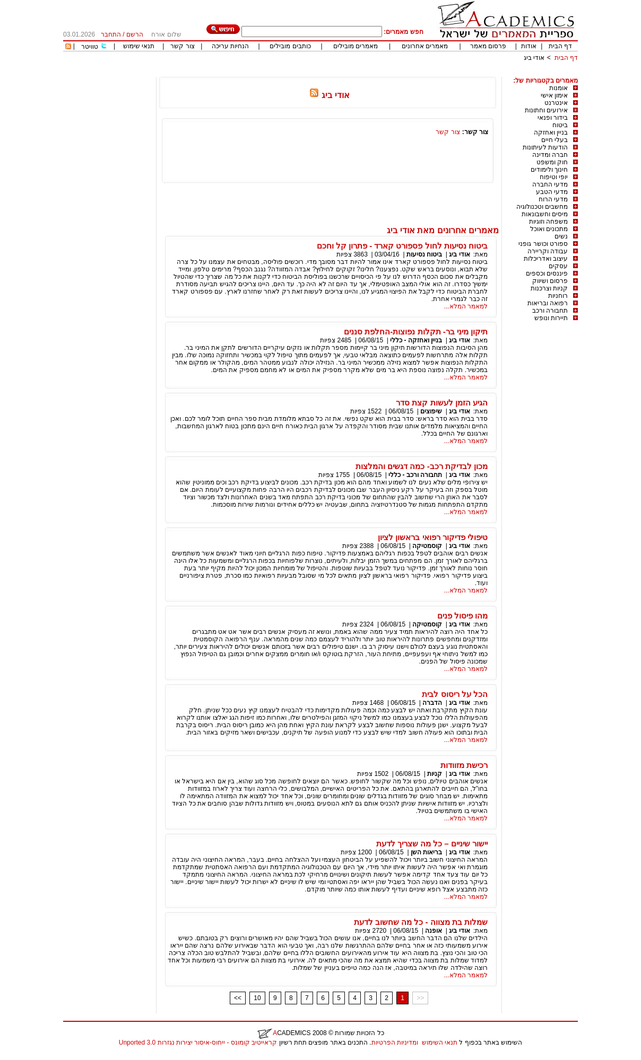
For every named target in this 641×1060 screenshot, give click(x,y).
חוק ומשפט (552, 162)
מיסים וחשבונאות (545, 214)
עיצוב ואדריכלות (546, 258)
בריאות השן (426, 852)
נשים (561, 236)
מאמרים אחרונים (425, 46)
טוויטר (89, 46)
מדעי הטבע (552, 192)
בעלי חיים (554, 140)
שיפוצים (431, 411)
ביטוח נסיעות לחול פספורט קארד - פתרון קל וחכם (402, 245)
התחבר (111, 34)
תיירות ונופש (551, 318)
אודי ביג (534, 57)
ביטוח (560, 125)
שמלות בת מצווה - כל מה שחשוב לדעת (421, 921)
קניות (434, 774)
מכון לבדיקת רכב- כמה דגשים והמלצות (422, 466)
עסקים (558, 266)
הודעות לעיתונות (545, 147)
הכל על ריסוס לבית (455, 694)
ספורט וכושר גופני (543, 244)
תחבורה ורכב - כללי (415, 475)
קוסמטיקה (427, 546)
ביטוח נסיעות (424, 254)
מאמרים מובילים (355, 46)
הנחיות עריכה (230, 46)
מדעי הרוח (553, 199)
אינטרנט (556, 103)
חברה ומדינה (550, 154)
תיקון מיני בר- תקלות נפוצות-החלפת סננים (416, 331)
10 (257, 998)
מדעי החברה (550, 184)
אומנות (558, 88)
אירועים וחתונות (546, 110)
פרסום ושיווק (550, 281)
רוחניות (558, 295)
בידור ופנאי (553, 117)
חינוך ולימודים (549, 169)
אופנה (433, 930)
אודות (528, 46)
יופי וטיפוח (554, 177)
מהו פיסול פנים (462, 615)
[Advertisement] (385, 73)
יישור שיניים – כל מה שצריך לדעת (432, 843)
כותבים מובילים (290, 46)
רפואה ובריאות (547, 303)
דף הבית (560, 46)
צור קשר (182, 46)
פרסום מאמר (488, 46)
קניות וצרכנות (549, 288)
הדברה (432, 702)
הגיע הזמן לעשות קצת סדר (442, 402)
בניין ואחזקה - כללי (416, 340)
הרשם (134, 34)
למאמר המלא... (466, 306)
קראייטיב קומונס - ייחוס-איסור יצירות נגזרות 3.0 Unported (198, 1042)
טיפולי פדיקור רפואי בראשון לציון (433, 537)
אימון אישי (554, 95)
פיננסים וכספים (547, 273)
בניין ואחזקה (551, 132)
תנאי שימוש (138, 46)
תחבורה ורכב (550, 310)
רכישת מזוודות (464, 765)
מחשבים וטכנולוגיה (542, 206)
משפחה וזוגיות (548, 221)
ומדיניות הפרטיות (394, 1042)
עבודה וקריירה (547, 251)
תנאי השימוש (439, 1042)
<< (237, 998)
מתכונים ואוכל (549, 229)
